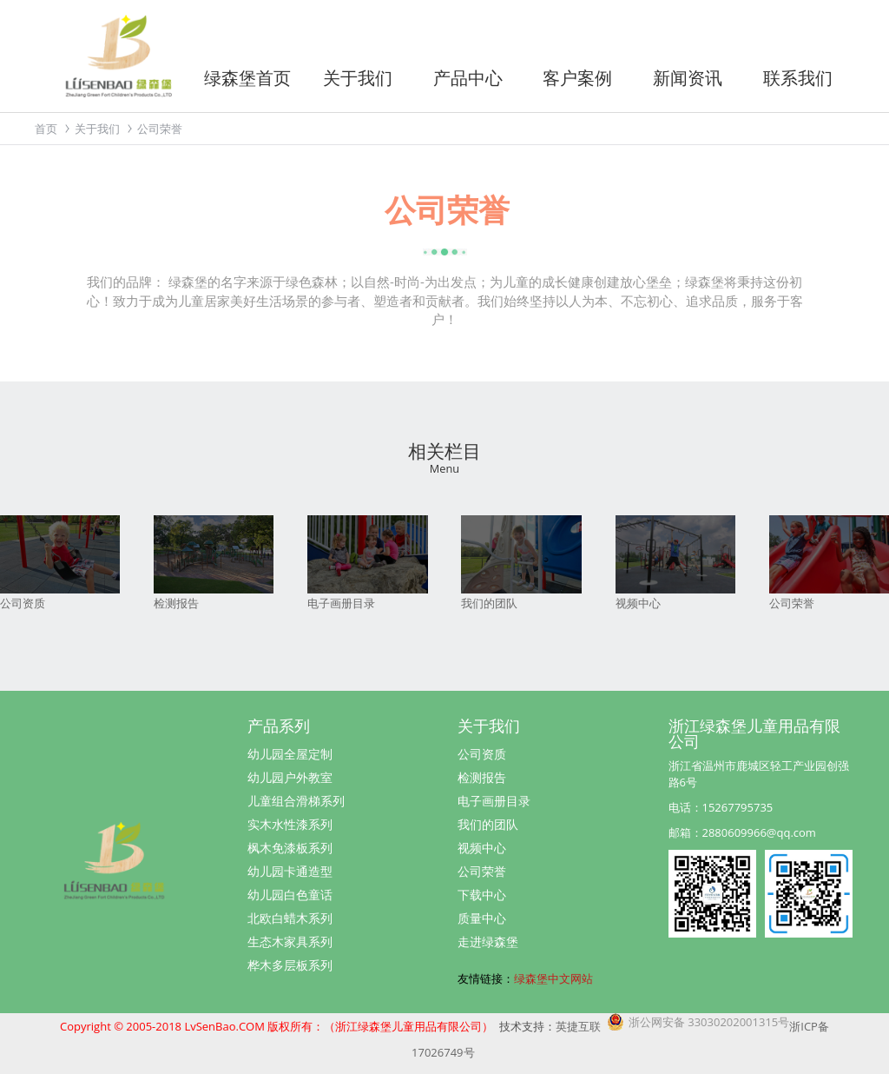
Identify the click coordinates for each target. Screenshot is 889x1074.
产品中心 (468, 78)
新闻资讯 (687, 78)
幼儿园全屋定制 (290, 754)
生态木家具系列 (290, 941)
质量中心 (482, 918)
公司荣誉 (482, 871)
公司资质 (482, 754)
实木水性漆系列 (290, 824)
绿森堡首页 (247, 78)
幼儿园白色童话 (290, 894)
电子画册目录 (494, 800)
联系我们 (798, 78)
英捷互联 (578, 1026)
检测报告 (482, 777)
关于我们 (357, 78)
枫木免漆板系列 (290, 847)
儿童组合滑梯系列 (296, 800)
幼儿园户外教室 (290, 777)
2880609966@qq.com (759, 832)
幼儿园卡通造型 (290, 871)
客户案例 (577, 78)
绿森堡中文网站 (553, 978)
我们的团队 (488, 824)
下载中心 (482, 894)
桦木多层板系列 (290, 965)
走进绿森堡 (488, 941)
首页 (46, 128)
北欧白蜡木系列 (290, 918)
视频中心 (482, 847)
